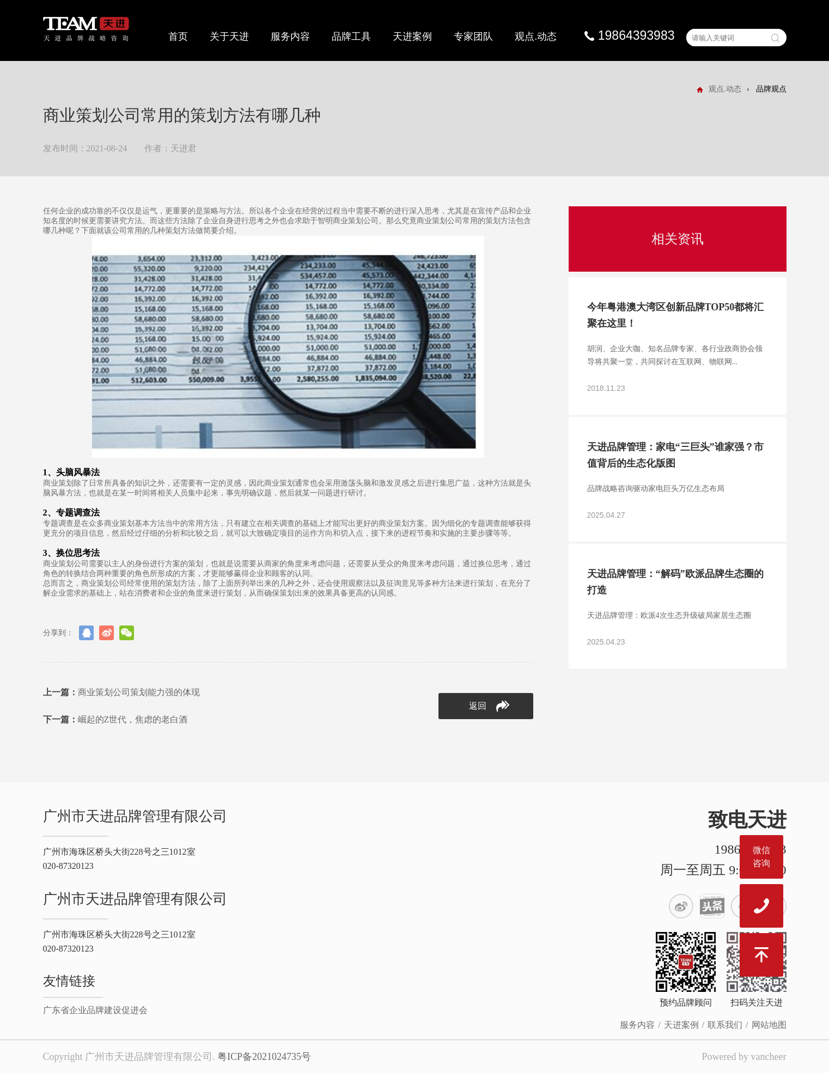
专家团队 (473, 36)
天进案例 (412, 36)
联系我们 (725, 1024)
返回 (489, 706)
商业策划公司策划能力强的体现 (121, 692)
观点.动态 (536, 36)
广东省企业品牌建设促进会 (95, 1010)
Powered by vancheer (744, 1056)
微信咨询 (761, 856)
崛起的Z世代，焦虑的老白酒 (115, 719)
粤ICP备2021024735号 (264, 1056)
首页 (178, 36)
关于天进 (229, 36)
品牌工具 (351, 36)
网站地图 (769, 1024)
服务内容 (290, 36)
